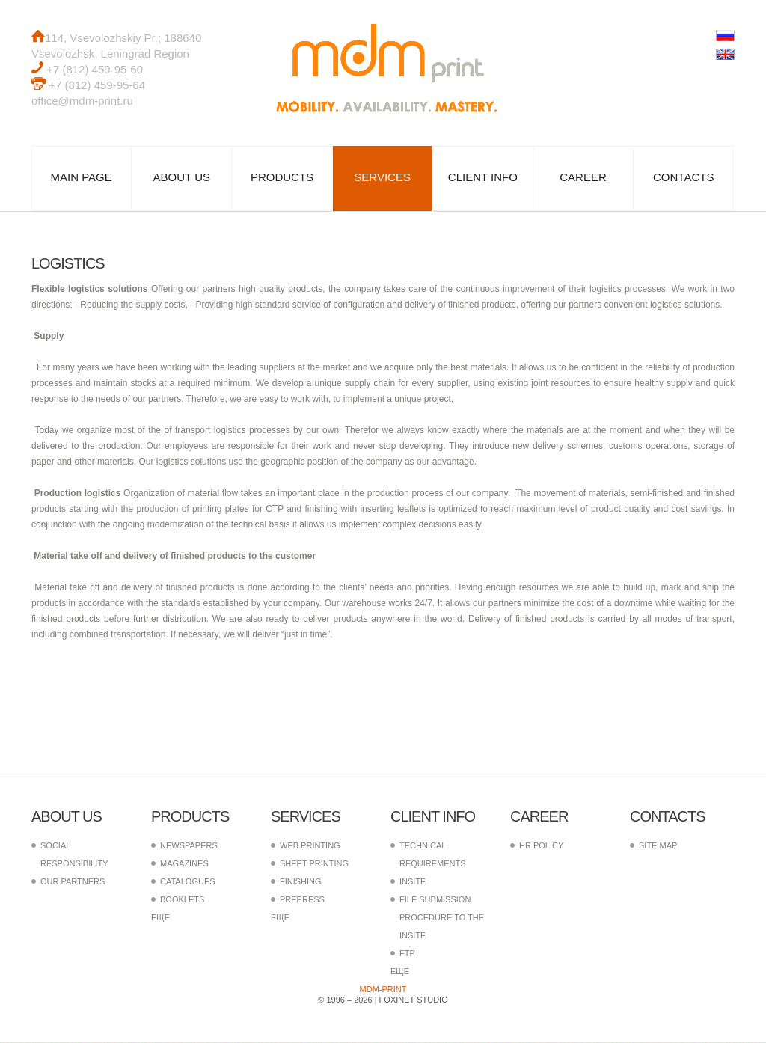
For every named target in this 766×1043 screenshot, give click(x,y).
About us (181, 177)
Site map (658, 846)
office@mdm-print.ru (82, 100)
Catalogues (187, 882)
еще (160, 918)
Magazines (184, 864)
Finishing (301, 882)
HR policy (541, 846)
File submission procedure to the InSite (441, 918)
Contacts (683, 177)
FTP (407, 953)
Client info (483, 177)
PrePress (302, 900)
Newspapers (189, 846)
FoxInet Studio (413, 1000)
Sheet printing (314, 864)
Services (382, 177)
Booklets (182, 900)
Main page (80, 177)
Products (282, 177)
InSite (412, 882)
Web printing (310, 846)
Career (583, 177)
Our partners (72, 882)
